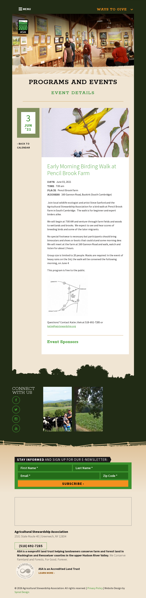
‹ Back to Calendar (23, 145)
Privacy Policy (95, 588)
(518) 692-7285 (31, 546)
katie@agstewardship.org (61, 326)
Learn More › (46, 572)
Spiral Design (22, 592)
